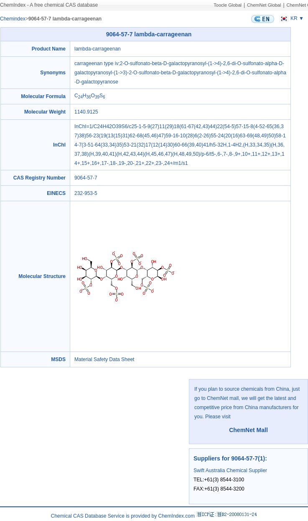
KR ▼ (290, 18)
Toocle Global (228, 5)
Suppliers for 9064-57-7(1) (229, 458)
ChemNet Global (264, 5)
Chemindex (12, 19)
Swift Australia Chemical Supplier (230, 470)
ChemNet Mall (248, 430)
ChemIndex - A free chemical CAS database (49, 5)
